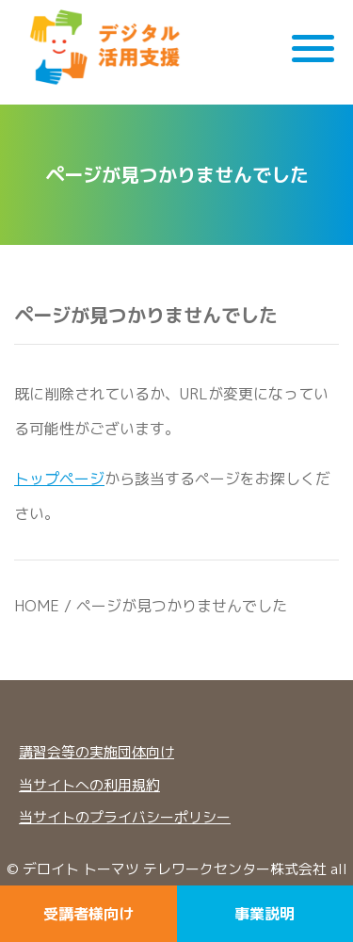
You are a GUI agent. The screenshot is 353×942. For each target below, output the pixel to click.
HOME (36, 605)
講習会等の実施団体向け (96, 752)
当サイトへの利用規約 (89, 785)
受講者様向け (88, 913)
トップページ (59, 478)
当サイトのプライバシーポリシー (125, 817)
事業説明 (264, 913)
